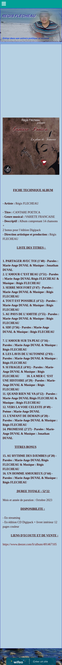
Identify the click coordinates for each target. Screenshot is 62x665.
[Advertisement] (31, 76)
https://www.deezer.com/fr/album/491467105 (30, 544)
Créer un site (40, 661)
